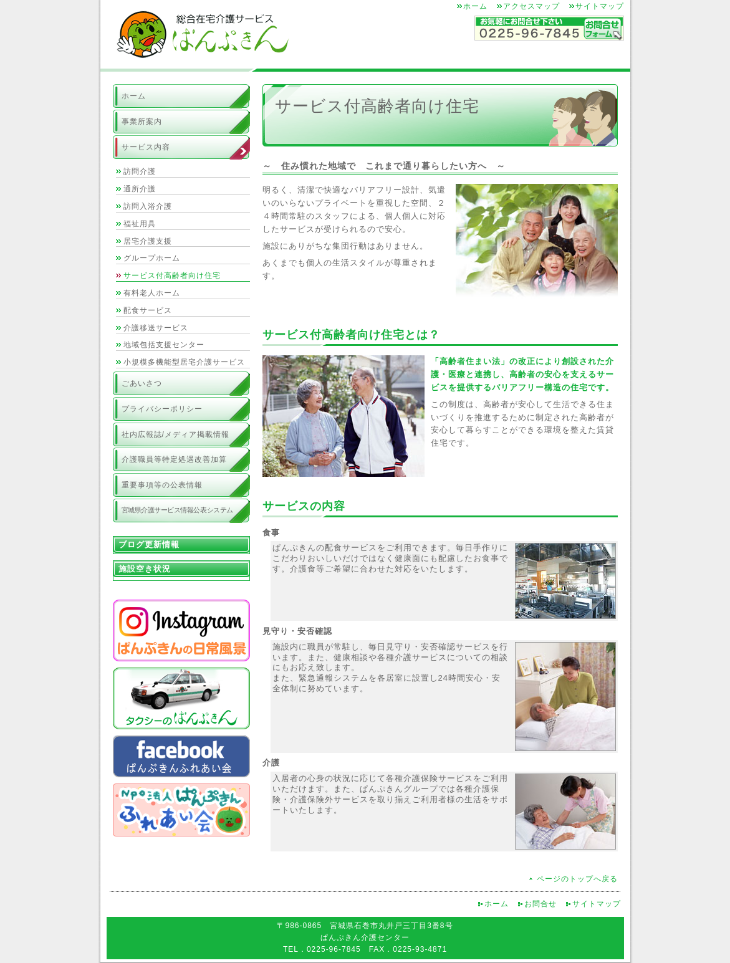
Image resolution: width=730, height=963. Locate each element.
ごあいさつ (142, 383)
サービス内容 (146, 147)
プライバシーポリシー (162, 409)
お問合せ (540, 903)
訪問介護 (139, 171)
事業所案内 (142, 121)
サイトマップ (599, 6)
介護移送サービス (155, 327)
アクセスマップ (531, 6)
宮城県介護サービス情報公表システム (177, 510)
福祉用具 (139, 223)
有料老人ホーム (151, 293)
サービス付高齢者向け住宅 (172, 275)
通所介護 (139, 188)
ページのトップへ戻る (577, 878)
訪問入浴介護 (147, 206)
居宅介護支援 (147, 241)
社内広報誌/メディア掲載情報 (175, 434)
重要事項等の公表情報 (162, 485)
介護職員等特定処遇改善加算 (174, 459)
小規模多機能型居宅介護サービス (184, 362)
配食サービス (147, 310)
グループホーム (151, 258)
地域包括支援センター (163, 344)
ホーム (475, 6)
